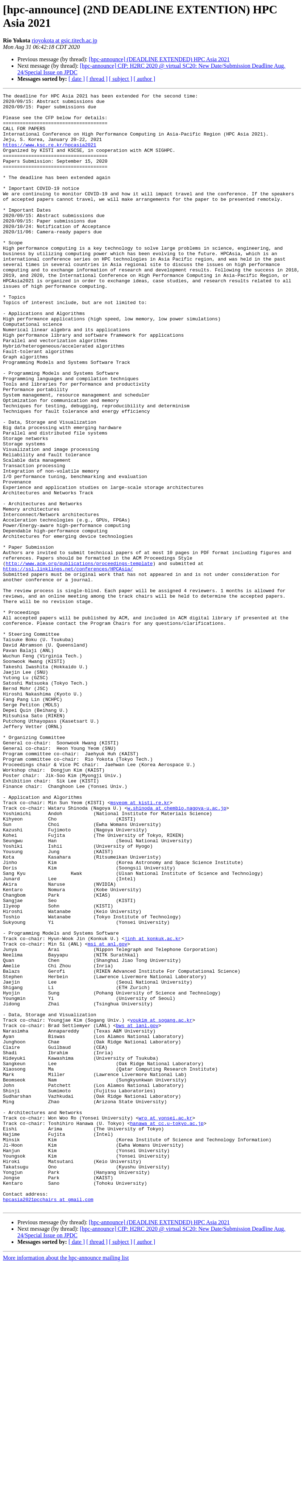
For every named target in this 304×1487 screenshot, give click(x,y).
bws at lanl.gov (137, 1212)
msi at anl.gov (107, 1114)
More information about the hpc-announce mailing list (66, 1481)
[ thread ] (97, 79)
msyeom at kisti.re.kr (140, 945)
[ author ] (144, 79)
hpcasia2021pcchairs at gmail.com (48, 1421)
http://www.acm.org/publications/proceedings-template (79, 658)
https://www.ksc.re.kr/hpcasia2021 (49, 155)
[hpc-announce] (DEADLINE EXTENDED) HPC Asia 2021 (159, 59)
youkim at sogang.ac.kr (161, 1206)
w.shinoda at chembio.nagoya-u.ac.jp (176, 951)
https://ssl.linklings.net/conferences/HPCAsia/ (68, 664)
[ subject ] (120, 79)
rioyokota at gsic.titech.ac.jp (64, 40)
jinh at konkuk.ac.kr (152, 1108)
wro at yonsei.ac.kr (165, 1323)
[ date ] (76, 79)
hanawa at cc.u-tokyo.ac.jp (167, 1329)
